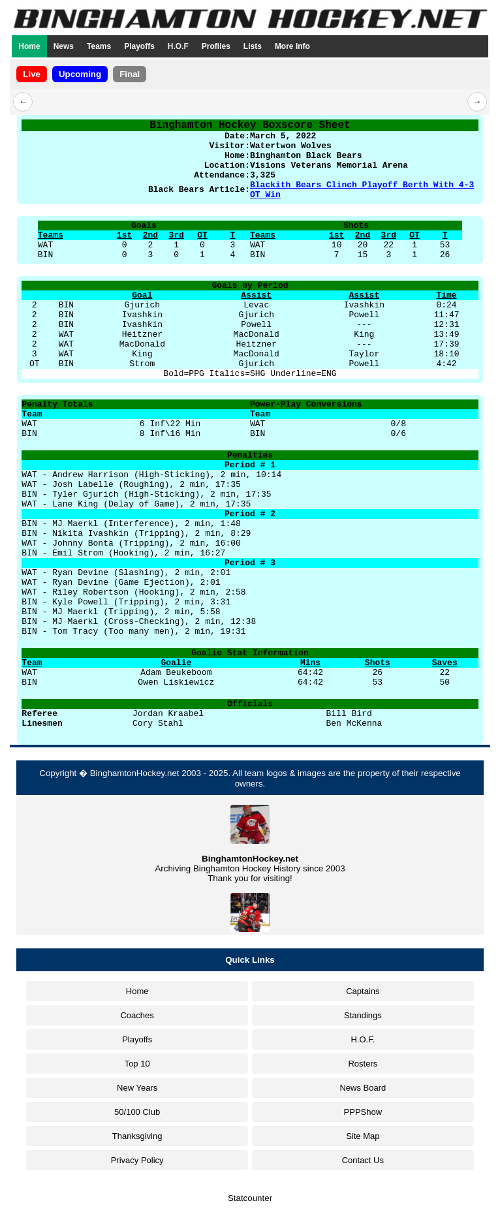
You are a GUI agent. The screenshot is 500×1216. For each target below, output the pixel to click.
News (64, 46)
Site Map (362, 1136)
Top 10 (137, 1063)
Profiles (216, 46)
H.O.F (178, 46)
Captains (362, 991)
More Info (292, 46)
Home (29, 46)
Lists (252, 46)
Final (129, 74)
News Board (362, 1088)
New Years (137, 1088)
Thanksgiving (137, 1136)
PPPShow (363, 1112)
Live (31, 74)
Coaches (136, 1015)
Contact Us (363, 1160)
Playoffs (139, 46)
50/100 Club (137, 1112)
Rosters (362, 1063)
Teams (99, 46)
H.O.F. (363, 1039)
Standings (363, 1015)
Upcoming (80, 74)
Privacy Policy (137, 1160)
